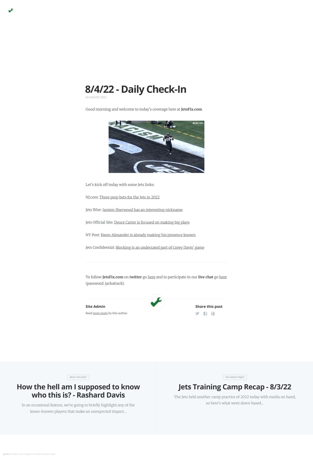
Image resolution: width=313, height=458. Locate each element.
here (151, 277)
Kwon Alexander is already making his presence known (148, 235)
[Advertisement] (156, 55)
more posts (100, 313)
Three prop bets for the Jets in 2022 (129, 197)
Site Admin (95, 306)
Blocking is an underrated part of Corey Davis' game (160, 247)
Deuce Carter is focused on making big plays (152, 222)
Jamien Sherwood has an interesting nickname (143, 209)
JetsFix (6, 454)
